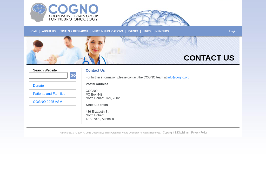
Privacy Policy (199, 132)
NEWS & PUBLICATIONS (107, 31)
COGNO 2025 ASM (47, 102)
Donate (38, 86)
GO (73, 75)
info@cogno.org (179, 77)
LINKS (147, 31)
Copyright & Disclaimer (176, 132)
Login (232, 31)
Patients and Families (49, 94)
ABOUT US (49, 31)
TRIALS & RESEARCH (74, 31)
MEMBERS (162, 31)
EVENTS (133, 31)
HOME (33, 31)
